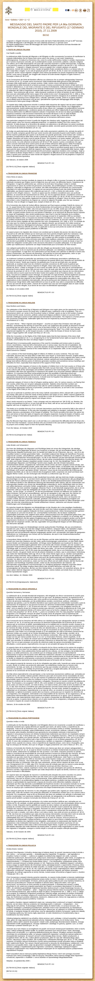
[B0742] (46, 35)
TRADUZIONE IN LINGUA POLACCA (22, 845)
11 (25, 20)
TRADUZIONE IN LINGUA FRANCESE (22, 173)
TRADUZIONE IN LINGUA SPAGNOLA (22, 589)
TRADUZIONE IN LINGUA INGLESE (21, 303)
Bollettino (14, 20)
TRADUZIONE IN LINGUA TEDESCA (22, 442)
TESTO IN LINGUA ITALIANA (19, 50)
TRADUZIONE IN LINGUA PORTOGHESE (23, 718)
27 (29, 20)
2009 (21, 20)
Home (7, 20)
